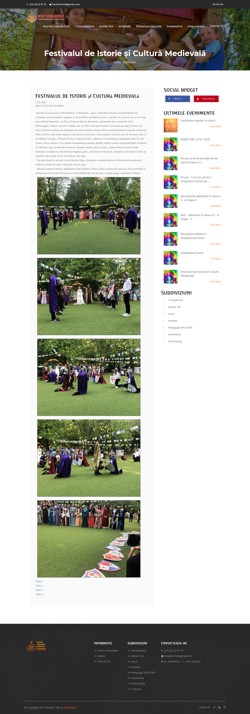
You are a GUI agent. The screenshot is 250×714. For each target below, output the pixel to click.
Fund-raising (196, 26)
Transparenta (84, 26)
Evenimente (175, 26)
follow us (205, 99)
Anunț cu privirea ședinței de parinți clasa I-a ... (199, 160)
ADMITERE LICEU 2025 (195, 139)
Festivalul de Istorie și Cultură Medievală (87, 96)
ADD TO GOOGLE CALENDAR (49, 105)
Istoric (169, 313)
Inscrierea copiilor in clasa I (198, 120)
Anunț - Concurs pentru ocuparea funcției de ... (196, 179)
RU (218, 4)
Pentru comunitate (56, 26)
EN (221, 4)
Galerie (99, 656)
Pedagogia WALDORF (149, 26)
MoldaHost (70, 707)
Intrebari (124, 26)
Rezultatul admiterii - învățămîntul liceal (194, 236)
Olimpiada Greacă (192, 253)
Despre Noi (106, 26)
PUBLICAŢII (102, 661)
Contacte (216, 26)
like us (174, 99)
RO (214, 4)
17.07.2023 (40, 102)
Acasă (117, 62)
